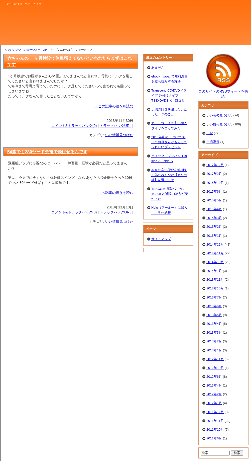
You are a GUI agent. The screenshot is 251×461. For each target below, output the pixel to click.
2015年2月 (214, 226)
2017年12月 (215, 165)
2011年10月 (215, 429)
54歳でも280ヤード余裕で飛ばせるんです (47, 151)
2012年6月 (214, 376)
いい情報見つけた (119, 135)
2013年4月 (214, 324)
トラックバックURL (115, 126)
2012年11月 (215, 359)
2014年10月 (215, 262)
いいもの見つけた (219, 115)
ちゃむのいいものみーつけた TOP (26, 49)
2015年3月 (214, 218)
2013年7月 (214, 297)
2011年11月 (215, 421)
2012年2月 (214, 394)
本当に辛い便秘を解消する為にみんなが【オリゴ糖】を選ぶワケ (169, 175)
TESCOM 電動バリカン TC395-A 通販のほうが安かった (169, 194)
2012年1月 (214, 403)
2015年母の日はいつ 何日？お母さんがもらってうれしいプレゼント (169, 142)
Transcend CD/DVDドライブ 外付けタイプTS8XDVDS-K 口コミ (168, 95)
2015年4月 (214, 209)
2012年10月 (215, 368)
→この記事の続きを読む (114, 106)
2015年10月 (215, 183)
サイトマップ (161, 239)
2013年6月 (214, 306)
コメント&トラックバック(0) (74, 126)
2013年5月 (214, 315)
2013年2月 (214, 341)
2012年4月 (214, 385)
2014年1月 (214, 271)
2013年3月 (214, 332)
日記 (209, 133)
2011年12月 (215, 412)
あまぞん (157, 67)
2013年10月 (215, 288)
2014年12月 (215, 244)
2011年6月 (214, 438)
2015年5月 (214, 200)
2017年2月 (214, 174)
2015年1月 (214, 236)
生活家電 (212, 142)
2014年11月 (215, 253)
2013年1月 (214, 350)
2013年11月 (215, 279)
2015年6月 (214, 191)
